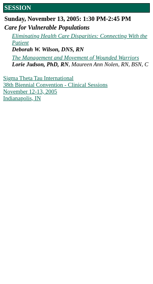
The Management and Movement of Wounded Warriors (75, 57)
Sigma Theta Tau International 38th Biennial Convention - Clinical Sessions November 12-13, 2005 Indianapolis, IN (55, 88)
